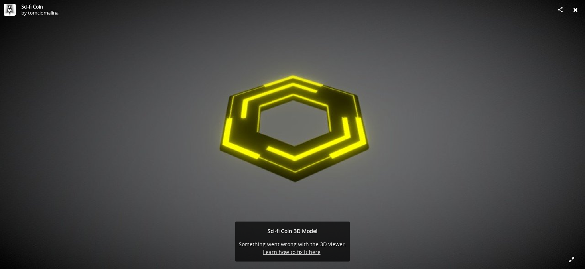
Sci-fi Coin (32, 6)
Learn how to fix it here (291, 252)
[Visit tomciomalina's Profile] (10, 10)
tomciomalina (43, 12)
